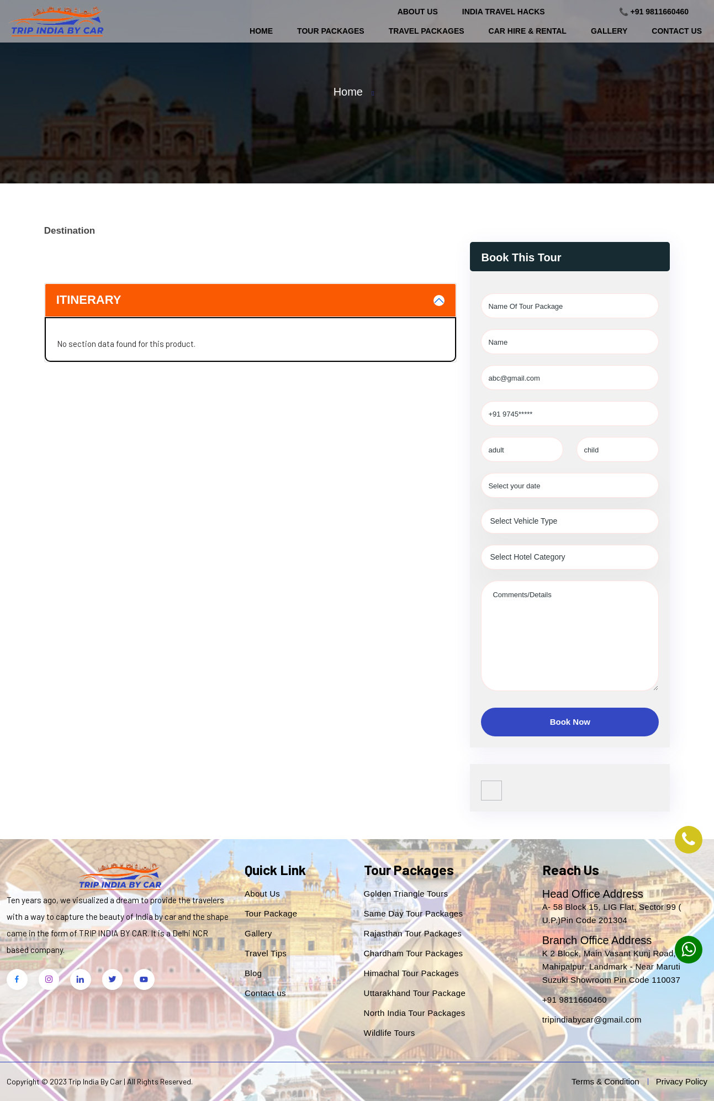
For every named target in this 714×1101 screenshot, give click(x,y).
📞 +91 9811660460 (654, 11)
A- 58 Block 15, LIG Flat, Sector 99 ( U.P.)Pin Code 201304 (611, 913)
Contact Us (677, 31)
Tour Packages (330, 31)
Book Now (570, 721)
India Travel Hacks (503, 11)
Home (261, 31)
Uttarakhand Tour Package (415, 993)
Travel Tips (266, 953)
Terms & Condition (605, 1081)
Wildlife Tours (389, 1032)
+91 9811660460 (574, 999)
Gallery (609, 31)
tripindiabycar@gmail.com (592, 1019)
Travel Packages (426, 31)
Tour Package (271, 913)
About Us (418, 11)
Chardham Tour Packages (413, 953)
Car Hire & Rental (528, 31)
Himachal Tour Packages (411, 973)
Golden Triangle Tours (406, 893)
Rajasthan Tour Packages (413, 933)
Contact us (265, 993)
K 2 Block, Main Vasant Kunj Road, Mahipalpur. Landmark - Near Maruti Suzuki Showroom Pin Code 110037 (611, 966)
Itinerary (88, 300)
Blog (253, 973)
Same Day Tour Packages (413, 913)
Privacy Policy (681, 1081)
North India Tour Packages (415, 1013)
